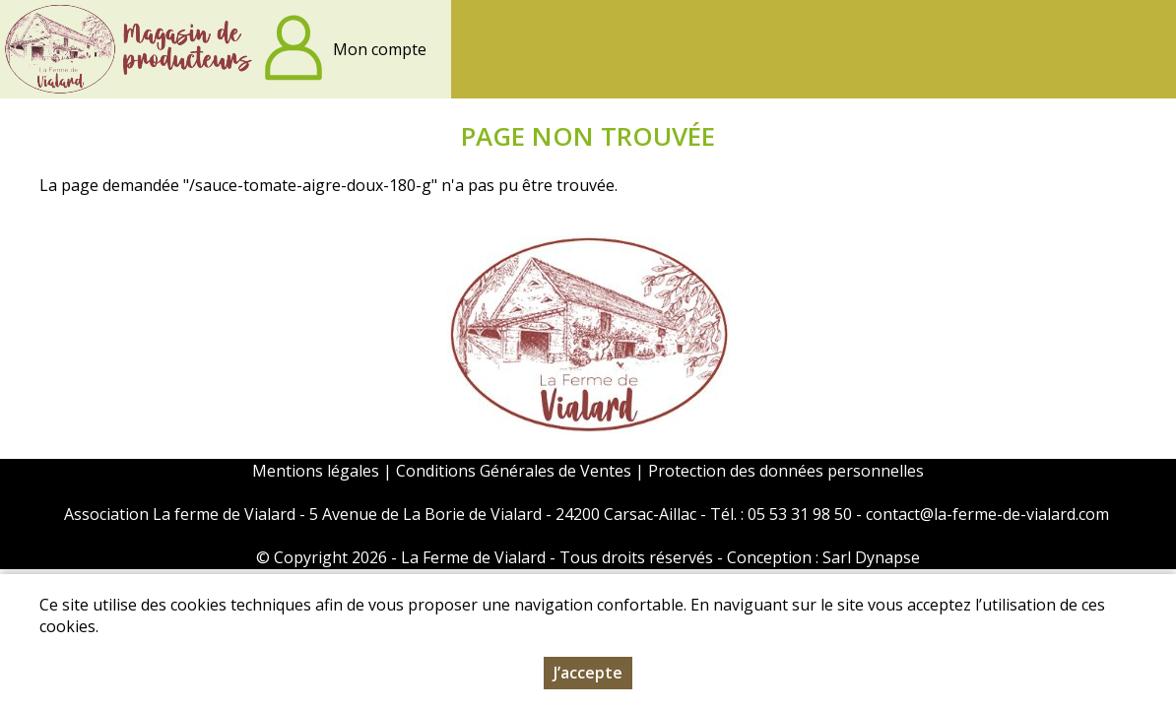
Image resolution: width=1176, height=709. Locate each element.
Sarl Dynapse (871, 557)
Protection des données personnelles (786, 471)
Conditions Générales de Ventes (515, 471)
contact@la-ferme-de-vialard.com (987, 514)
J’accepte (588, 676)
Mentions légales (315, 471)
